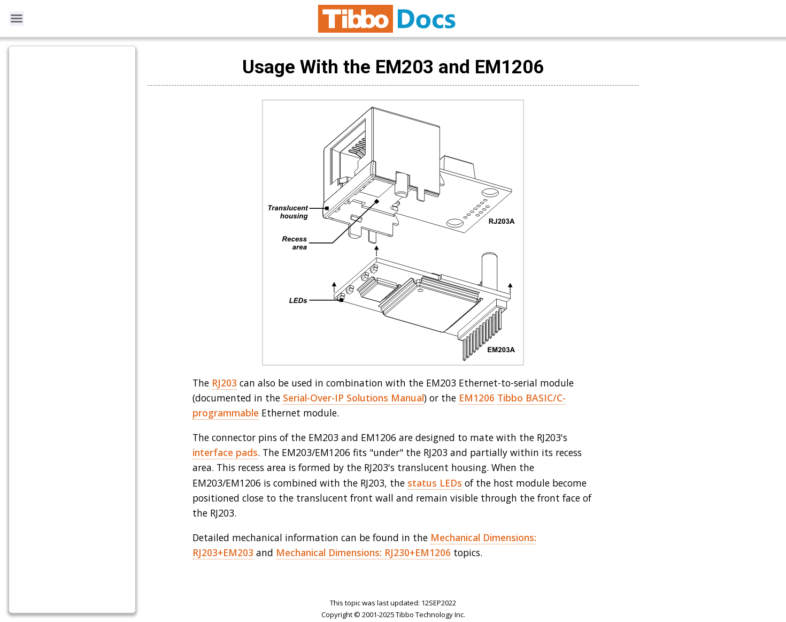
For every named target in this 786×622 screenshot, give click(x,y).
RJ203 (224, 382)
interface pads (225, 452)
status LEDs (434, 482)
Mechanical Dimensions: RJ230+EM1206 (363, 552)
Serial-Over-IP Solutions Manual (353, 397)
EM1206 (477, 397)
